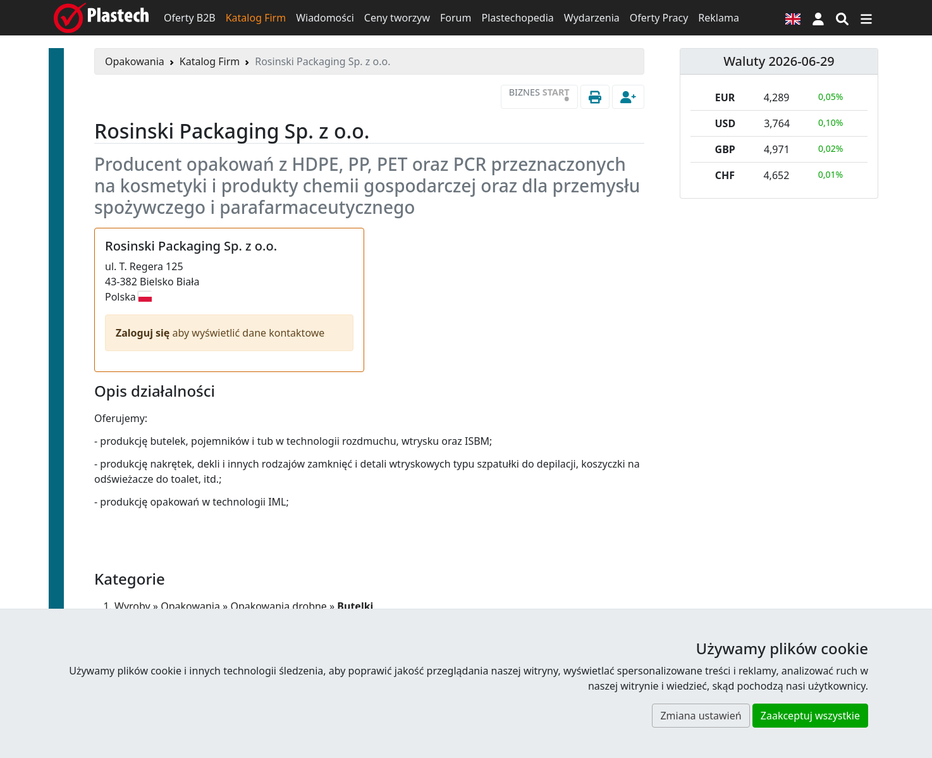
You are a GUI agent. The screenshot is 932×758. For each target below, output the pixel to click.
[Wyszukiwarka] (842, 18)
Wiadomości (325, 18)
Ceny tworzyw (397, 18)
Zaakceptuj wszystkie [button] (810, 716)
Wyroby (132, 606)
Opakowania (134, 61)
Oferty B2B (190, 18)
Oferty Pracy (659, 18)
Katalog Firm (256, 18)
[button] (818, 18)
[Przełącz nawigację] (866, 18)
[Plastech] (101, 18)
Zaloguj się (144, 333)
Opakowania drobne (278, 606)
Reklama (718, 18)
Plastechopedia (517, 18)
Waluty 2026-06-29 (779, 61)
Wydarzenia (592, 18)
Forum (455, 18)
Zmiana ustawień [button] (700, 716)
